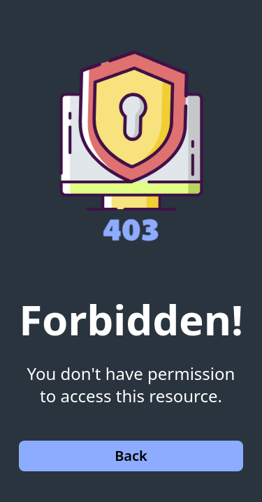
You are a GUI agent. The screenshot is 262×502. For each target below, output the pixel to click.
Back (131, 455)
